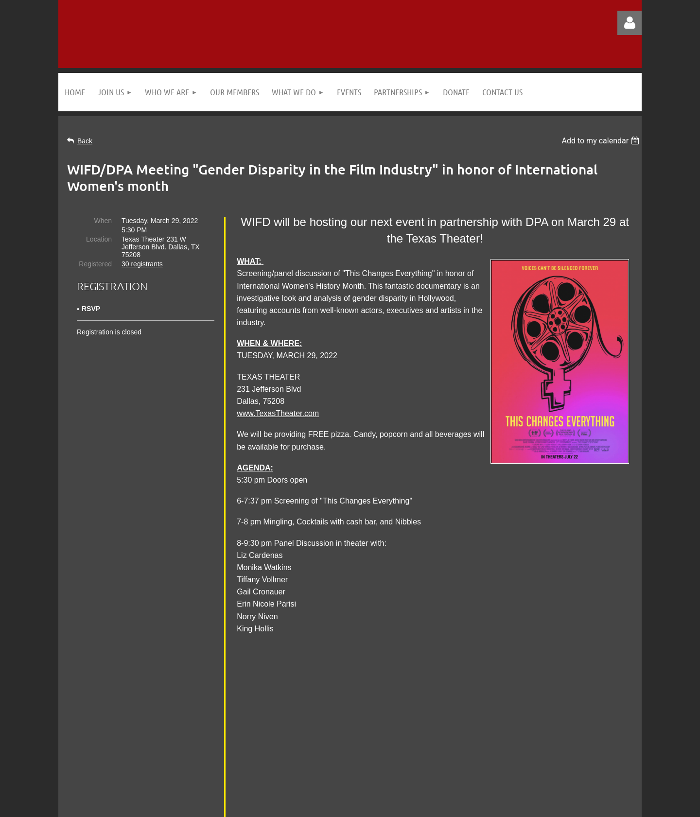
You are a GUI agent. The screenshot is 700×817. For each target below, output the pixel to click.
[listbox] (601, 141)
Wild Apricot (531, 804)
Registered (95, 264)
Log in (629, 23)
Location (99, 239)
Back (84, 141)
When (103, 221)
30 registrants (142, 264)
